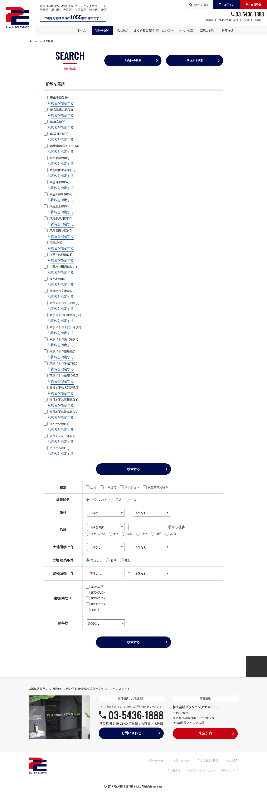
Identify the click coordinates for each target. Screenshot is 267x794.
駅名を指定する (62, 103)
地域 (133, 60)
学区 (194, 60)
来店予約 (205, 733)
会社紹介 (233, 760)
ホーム (33, 41)
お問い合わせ (131, 733)
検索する (133, 469)
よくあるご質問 (209, 760)
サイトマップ (230, 770)
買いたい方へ (157, 760)
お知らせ (175, 770)
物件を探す (199, 4)
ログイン (226, 4)
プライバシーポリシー (202, 770)
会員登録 (253, 4)
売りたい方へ (183, 760)
